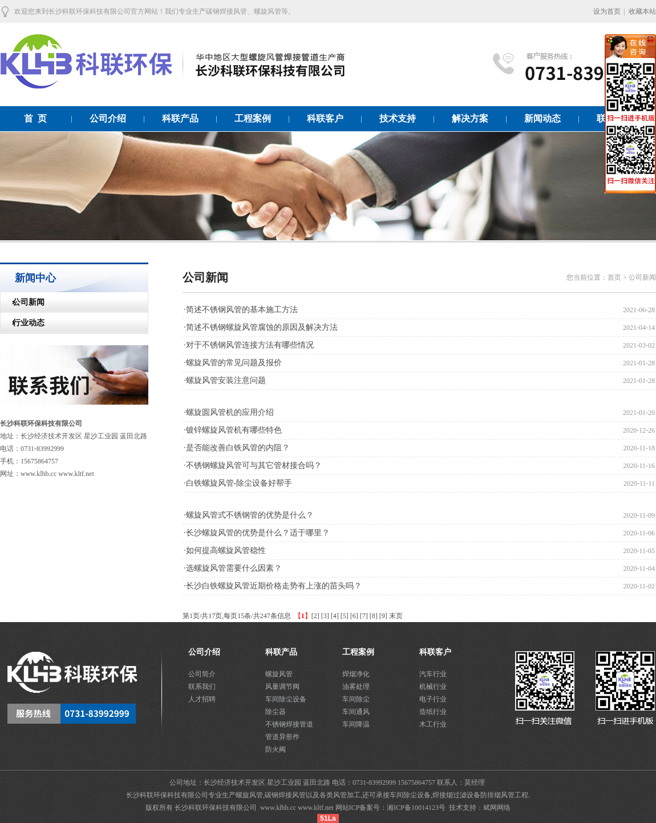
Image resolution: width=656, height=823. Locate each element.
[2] (315, 616)
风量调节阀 (282, 687)
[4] (335, 616)
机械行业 (433, 687)
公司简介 (202, 674)
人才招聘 (202, 699)
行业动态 (22, 322)
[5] (345, 616)
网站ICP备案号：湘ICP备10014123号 (391, 808)
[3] (325, 616)
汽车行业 (433, 674)
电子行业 (433, 699)
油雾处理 (356, 687)
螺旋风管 (279, 674)
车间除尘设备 (285, 699)
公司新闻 (22, 302)
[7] (364, 616)
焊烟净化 (356, 674)
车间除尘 (356, 699)
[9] (383, 616)
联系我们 (202, 687)
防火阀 (275, 749)
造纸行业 (433, 712)
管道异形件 (282, 737)
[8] (374, 616)
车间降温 (356, 724)
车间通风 (356, 712)
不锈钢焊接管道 (289, 724)
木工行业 (433, 724)
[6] (354, 616)
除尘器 (275, 712)
